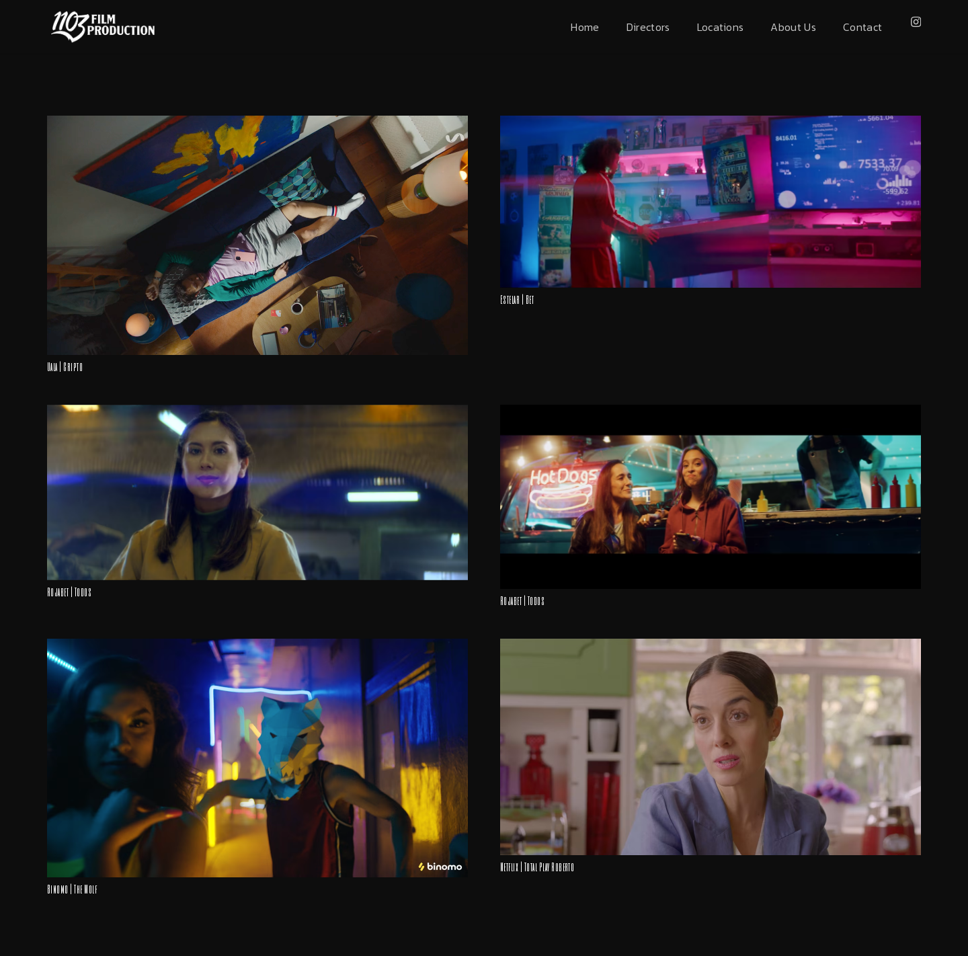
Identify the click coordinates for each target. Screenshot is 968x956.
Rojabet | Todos (69, 591)
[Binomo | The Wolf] (257, 645)
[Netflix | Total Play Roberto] (710, 645)
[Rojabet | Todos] (257, 411)
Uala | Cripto (65, 366)
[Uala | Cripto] (257, 122)
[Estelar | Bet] (710, 122)
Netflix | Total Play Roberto (537, 866)
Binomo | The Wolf (72, 888)
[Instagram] (916, 22)
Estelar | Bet (517, 299)
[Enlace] (102, 27)
